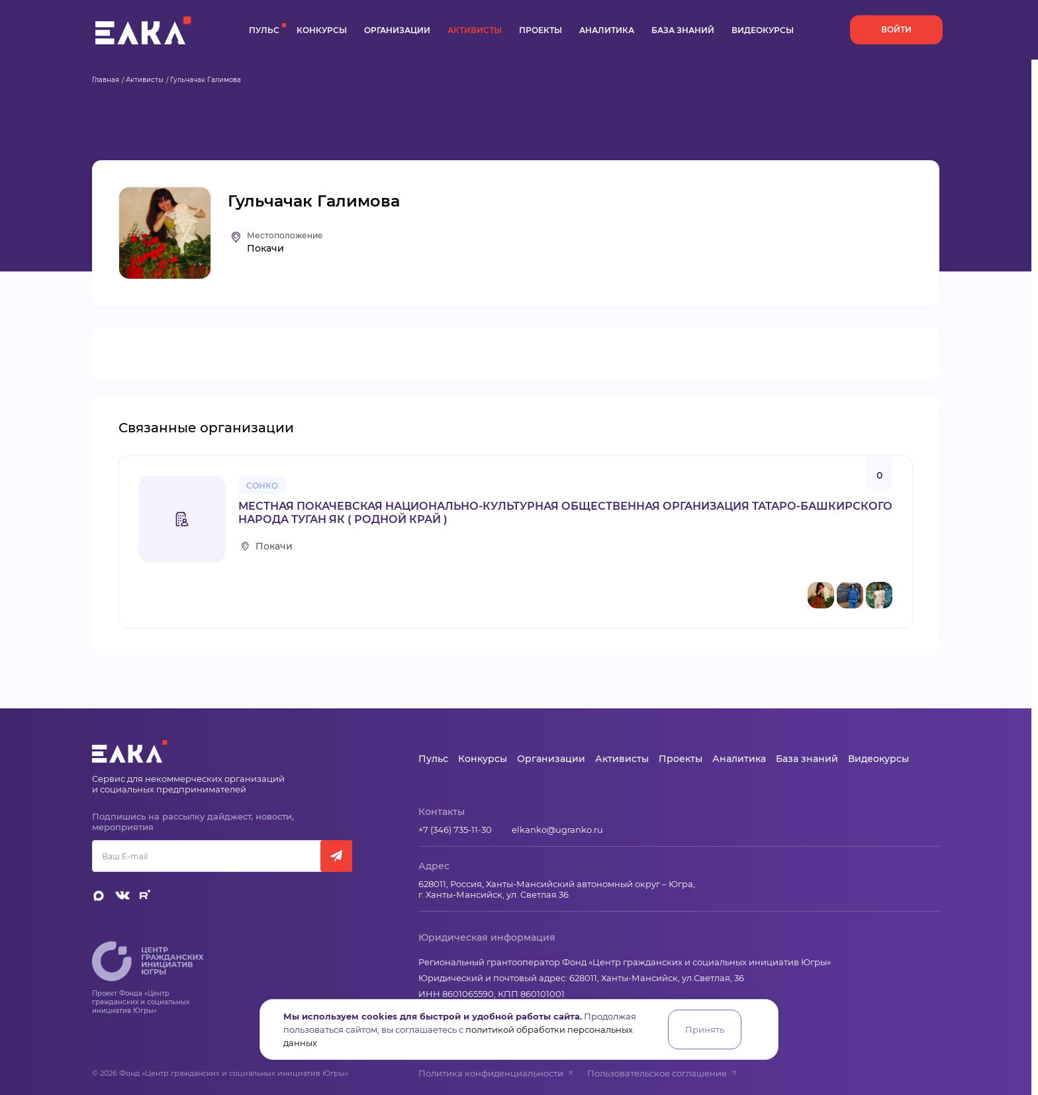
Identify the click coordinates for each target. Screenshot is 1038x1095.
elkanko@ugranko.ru (557, 829)
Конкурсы (322, 30)
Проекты (540, 30)
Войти (896, 29)
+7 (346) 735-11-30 (455, 829)
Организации (397, 30)
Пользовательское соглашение (662, 1073)
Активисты (475, 30)
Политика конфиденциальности (496, 1073)
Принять (704, 1029)
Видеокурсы (762, 30)
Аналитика (606, 30)
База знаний (682, 30)
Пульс (264, 30)
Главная (105, 79)
